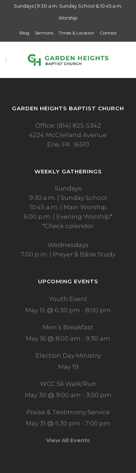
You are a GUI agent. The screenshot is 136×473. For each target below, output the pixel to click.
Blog (24, 33)
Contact (108, 33)
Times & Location (76, 33)
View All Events (68, 440)
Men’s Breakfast (68, 327)
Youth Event (68, 299)
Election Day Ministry (68, 355)
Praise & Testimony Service (68, 412)
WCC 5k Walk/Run (68, 383)
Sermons (44, 33)
